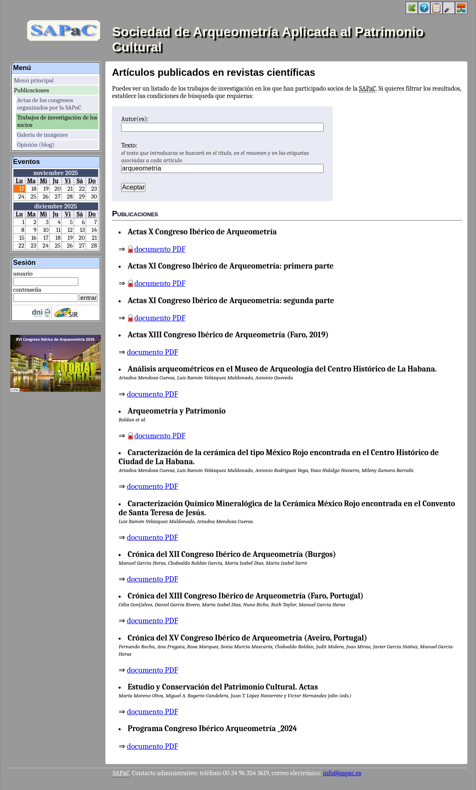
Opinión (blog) (35, 144)
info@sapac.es (342, 773)
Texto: (129, 145)
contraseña (27, 289)
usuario (23, 273)
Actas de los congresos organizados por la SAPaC (49, 103)
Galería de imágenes (42, 134)
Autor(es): (135, 119)
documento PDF (159, 249)
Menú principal (34, 80)
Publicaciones (31, 90)
